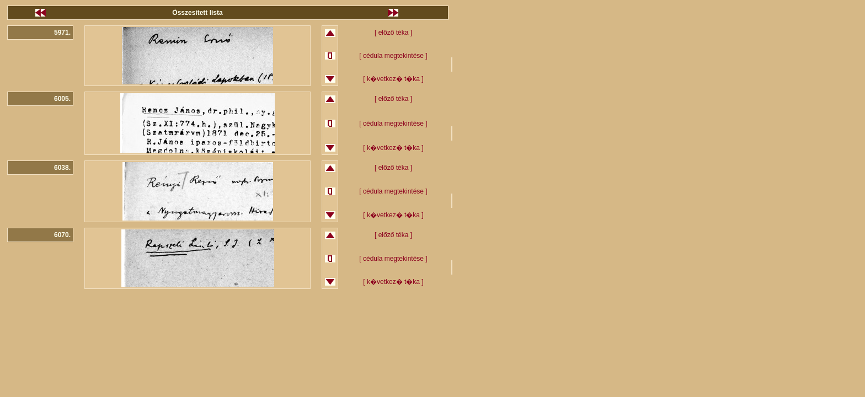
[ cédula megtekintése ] (393, 56)
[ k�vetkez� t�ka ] (393, 79)
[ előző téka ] (393, 32)
